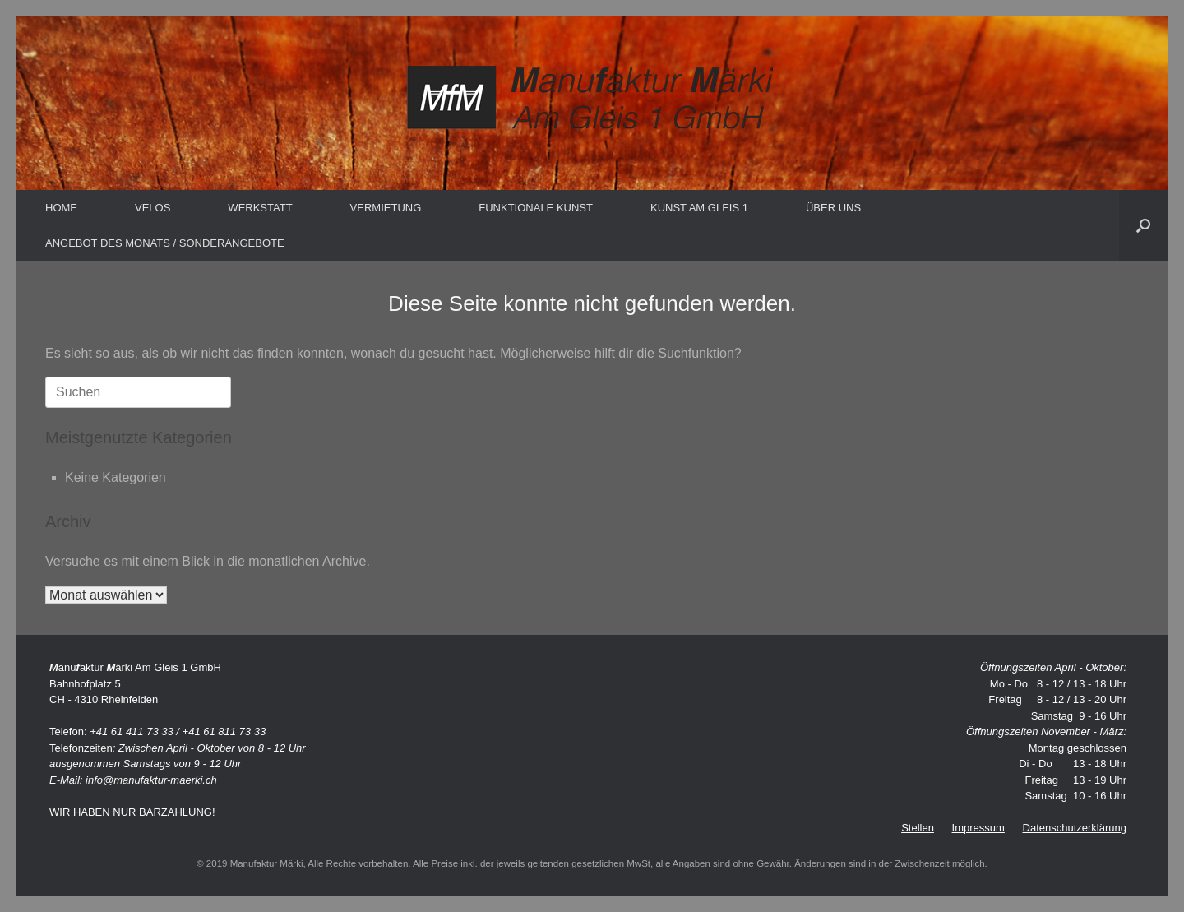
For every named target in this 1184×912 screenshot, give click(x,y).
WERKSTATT (260, 207)
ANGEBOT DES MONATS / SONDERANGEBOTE (164, 243)
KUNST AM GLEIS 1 (699, 207)
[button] (1143, 225)
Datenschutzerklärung (1074, 828)
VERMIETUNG (386, 207)
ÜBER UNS (833, 207)
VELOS (152, 207)
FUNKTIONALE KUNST (536, 207)
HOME (61, 207)
